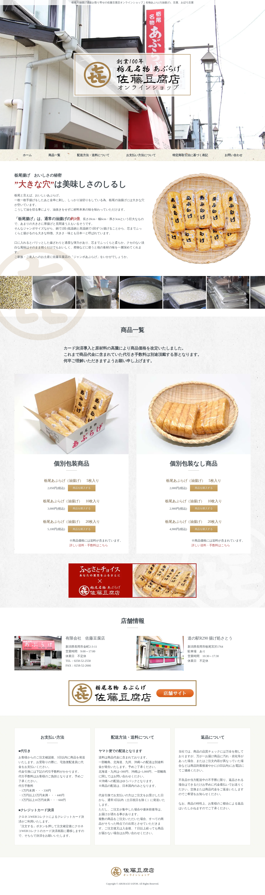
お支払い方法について (141, 155)
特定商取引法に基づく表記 (190, 155)
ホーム (27, 155)
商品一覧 (54, 155)
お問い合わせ (233, 155)
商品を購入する (82, 487)
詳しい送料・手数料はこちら (88, 545)
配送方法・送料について (93, 155)
